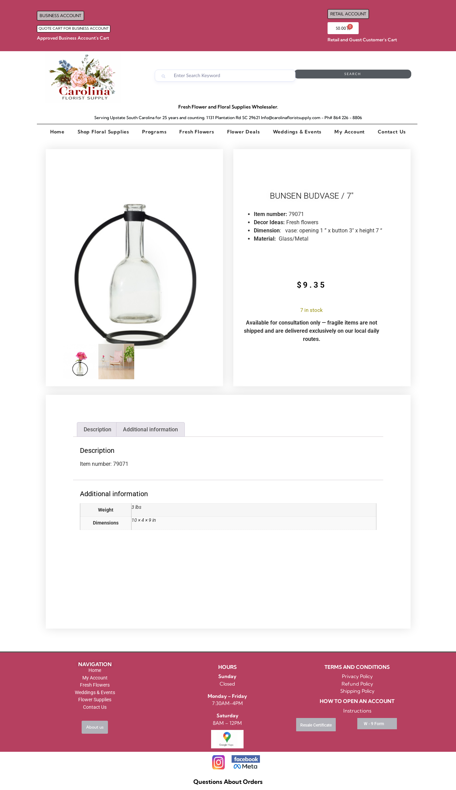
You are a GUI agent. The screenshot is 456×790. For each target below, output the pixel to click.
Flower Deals (243, 132)
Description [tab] (97, 429)
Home (57, 132)
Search (384, 75)
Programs (154, 132)
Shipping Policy (357, 691)
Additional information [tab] (150, 429)
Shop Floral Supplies (103, 132)
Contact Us (392, 132)
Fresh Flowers (196, 132)
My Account (349, 132)
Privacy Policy (357, 676)
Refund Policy (357, 684)
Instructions (357, 710)
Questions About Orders (228, 781)
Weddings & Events (297, 132)
